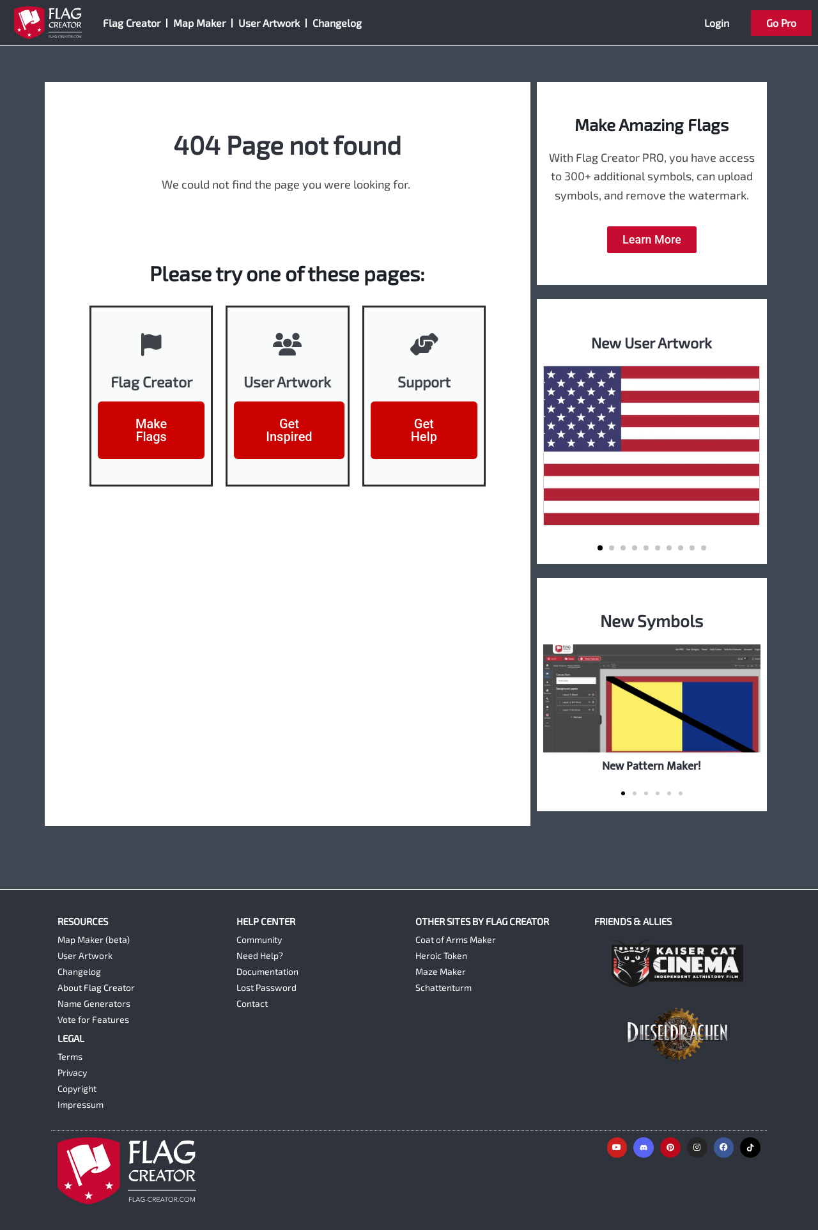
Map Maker (199, 23)
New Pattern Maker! (651, 766)
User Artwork (269, 23)
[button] (600, 547)
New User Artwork (651, 342)
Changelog (337, 23)
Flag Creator (131, 23)
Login (716, 23)
